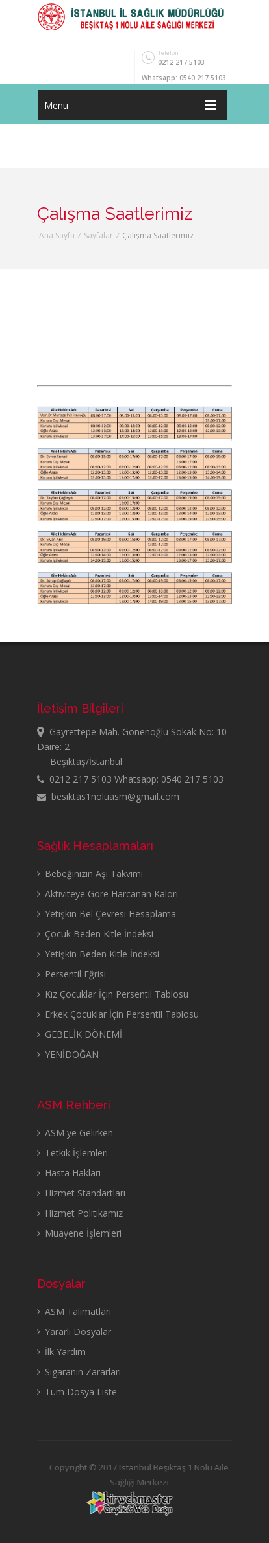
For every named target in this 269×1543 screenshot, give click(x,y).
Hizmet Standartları (81, 1193)
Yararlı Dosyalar (74, 1331)
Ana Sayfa (57, 235)
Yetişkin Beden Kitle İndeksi (98, 954)
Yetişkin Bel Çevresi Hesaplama (106, 914)
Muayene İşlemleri (79, 1233)
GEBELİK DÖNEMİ (79, 1034)
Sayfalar (98, 235)
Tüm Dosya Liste (77, 1392)
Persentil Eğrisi (71, 974)
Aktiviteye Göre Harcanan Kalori (107, 893)
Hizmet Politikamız (80, 1213)
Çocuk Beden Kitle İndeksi (95, 934)
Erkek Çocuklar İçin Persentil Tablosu (118, 1014)
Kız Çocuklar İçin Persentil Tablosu (112, 994)
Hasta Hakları (69, 1173)
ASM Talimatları (74, 1311)
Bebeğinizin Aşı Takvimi (90, 873)
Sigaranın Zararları (79, 1372)
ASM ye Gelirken (75, 1132)
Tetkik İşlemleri (72, 1153)
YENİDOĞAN (68, 1054)
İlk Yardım (61, 1351)
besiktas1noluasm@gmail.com (108, 796)
